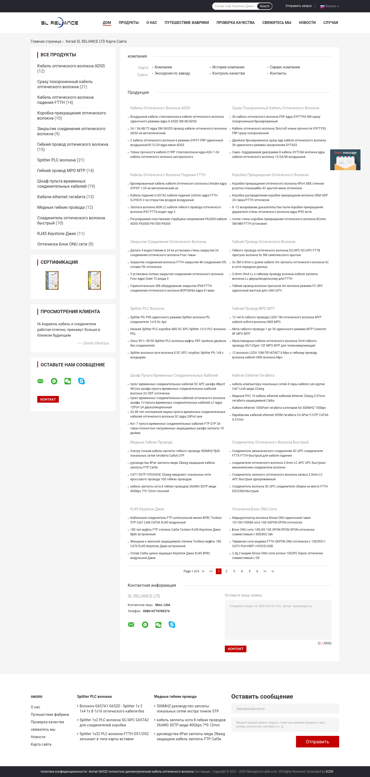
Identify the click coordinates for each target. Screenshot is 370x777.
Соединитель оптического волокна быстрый (270, 442)
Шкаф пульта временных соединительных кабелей (62, 184)
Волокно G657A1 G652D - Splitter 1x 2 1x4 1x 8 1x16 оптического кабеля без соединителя (112, 709)
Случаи (330, 23)
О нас (151, 23)
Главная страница (46, 41)
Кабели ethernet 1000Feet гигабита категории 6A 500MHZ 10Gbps (279, 408)
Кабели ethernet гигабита (61, 196)
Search (265, 6)
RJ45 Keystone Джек (56, 233)
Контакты (278, 73)
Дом (107, 23)
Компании (163, 67)
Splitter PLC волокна (56, 160)
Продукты (129, 23)
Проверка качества (236, 23)
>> (265, 571)
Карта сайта (41, 744)
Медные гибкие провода (61, 207)
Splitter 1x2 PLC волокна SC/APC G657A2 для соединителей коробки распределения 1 (114, 723)
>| (273, 571)
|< (203, 571)
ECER (329, 771)
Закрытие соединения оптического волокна (168, 242)
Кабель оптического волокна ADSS (71, 66)
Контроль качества (228, 73)
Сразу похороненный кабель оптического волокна (64, 84)
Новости (307, 23)
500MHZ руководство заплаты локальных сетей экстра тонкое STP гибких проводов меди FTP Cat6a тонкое (188, 709)
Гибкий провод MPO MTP (61, 170)
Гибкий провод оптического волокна (72, 144)
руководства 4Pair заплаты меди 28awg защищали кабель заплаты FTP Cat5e (191, 736)
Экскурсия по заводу (172, 73)
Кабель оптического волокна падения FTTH (168, 175)
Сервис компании (285, 67)
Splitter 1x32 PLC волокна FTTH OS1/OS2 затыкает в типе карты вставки (114, 736)
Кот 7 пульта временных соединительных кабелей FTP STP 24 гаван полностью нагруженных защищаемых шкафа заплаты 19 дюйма (177, 428)
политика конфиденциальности (64, 771)
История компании (228, 67)
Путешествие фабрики (187, 23)
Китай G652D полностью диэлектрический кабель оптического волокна (141, 771)
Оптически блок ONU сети (62, 244)
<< (210, 571)
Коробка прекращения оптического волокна (270, 175)
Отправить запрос (298, 6)
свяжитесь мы (276, 23)
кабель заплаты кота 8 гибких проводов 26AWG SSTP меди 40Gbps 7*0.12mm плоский (191, 723)
